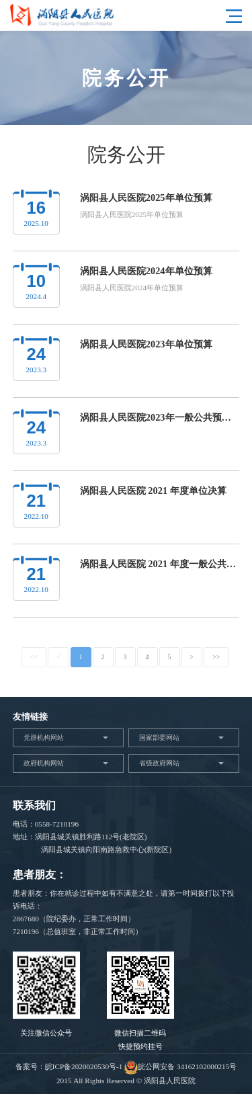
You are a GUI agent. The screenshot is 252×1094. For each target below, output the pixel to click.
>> (216, 657)
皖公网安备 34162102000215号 (180, 1066)
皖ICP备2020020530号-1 (84, 1066)
